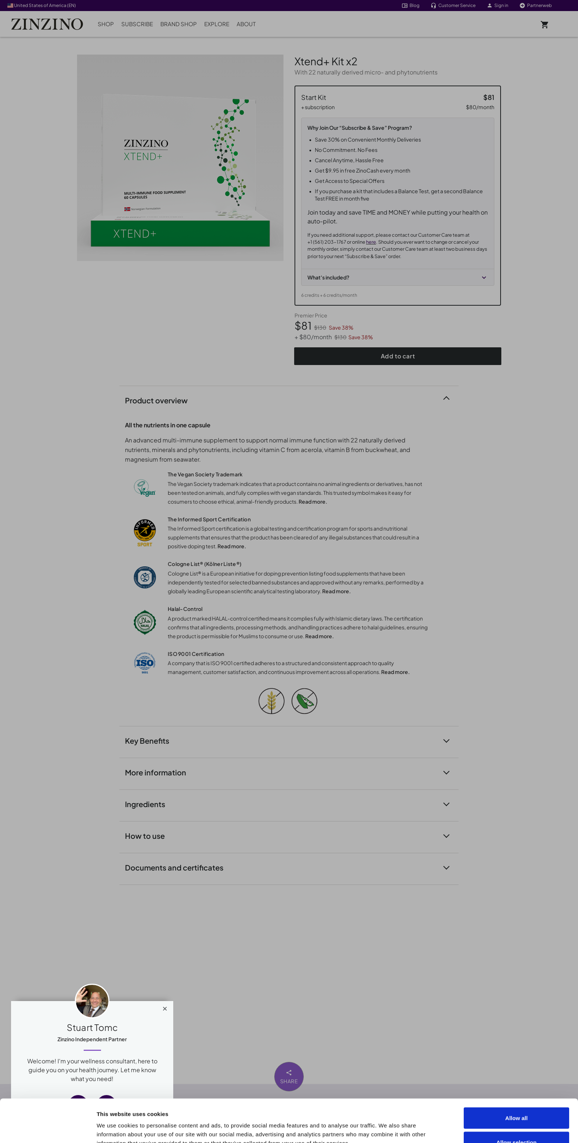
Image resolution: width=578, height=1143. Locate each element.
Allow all (516, 1075)
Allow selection (516, 1099)
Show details (417, 1124)
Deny (516, 1123)
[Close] (165, 1007)
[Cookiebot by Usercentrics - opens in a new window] (47, 1128)
